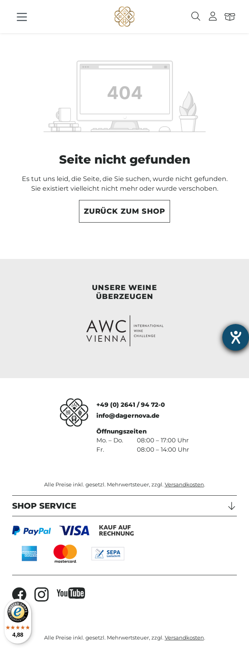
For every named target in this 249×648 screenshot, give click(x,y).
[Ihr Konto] (212, 16)
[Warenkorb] (229, 16)
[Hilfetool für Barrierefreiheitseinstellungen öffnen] (235, 337)
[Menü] (22, 17)
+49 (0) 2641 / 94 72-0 (130, 404)
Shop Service (44, 506)
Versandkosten (184, 485)
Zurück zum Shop (125, 211)
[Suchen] (195, 16)
